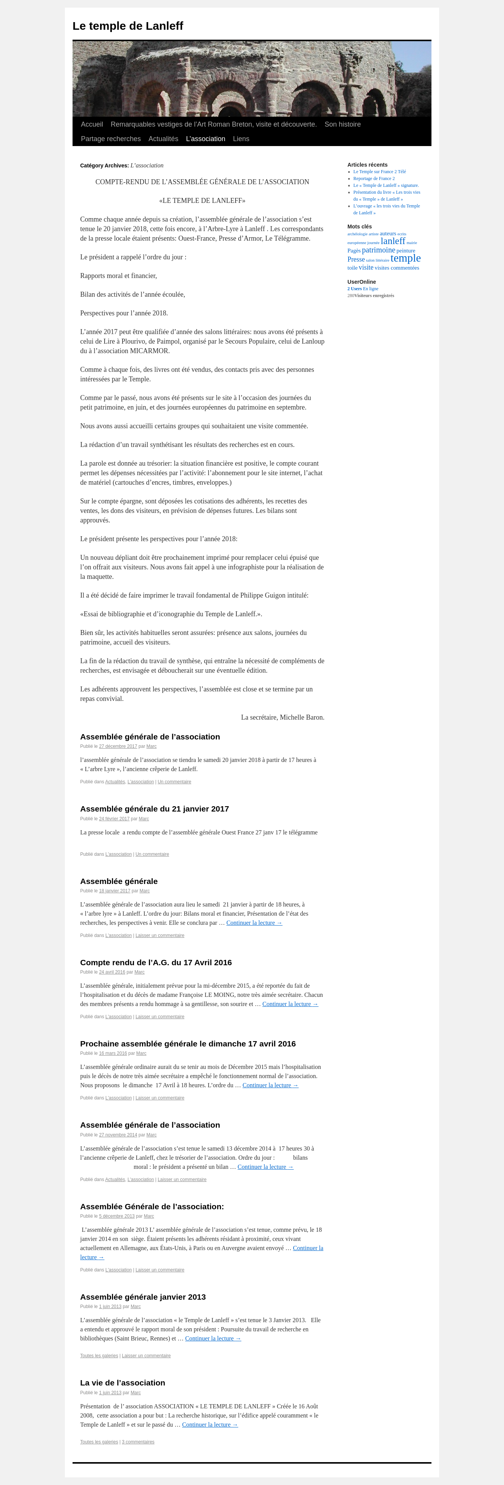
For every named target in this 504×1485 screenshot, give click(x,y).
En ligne (362, 288)
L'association (141, 781)
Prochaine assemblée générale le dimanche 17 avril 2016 (188, 1043)
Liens (241, 139)
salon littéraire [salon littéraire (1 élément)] (377, 260)
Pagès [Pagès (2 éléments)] (354, 251)
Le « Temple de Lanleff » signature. (386, 185)
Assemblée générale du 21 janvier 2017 (154, 808)
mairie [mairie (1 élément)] (412, 243)
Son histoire (343, 124)
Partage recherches (111, 139)
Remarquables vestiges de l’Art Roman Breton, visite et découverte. (214, 124)
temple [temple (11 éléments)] (406, 258)
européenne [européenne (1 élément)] (356, 243)
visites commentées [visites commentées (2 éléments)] (397, 268)
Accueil (92, 124)
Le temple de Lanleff (128, 25)
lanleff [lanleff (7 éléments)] (393, 241)
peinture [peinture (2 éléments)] (406, 251)
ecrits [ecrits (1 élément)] (401, 234)
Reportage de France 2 (374, 178)
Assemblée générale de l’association (150, 736)
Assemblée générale (119, 881)
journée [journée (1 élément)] (373, 243)
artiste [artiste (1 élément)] (374, 234)
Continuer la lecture (254, 922)
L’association (205, 139)
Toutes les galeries (99, 1355)
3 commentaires (138, 1442)
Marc (151, 746)
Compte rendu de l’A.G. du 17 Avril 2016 (156, 962)
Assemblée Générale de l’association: (152, 1206)
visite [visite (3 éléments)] (366, 267)
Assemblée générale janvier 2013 (143, 1296)
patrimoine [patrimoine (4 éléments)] (379, 250)
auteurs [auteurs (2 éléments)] (388, 233)
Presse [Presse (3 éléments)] (356, 259)
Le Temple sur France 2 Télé (380, 171)
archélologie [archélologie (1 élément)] (357, 234)
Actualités (163, 139)
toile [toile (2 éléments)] (352, 268)
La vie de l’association (122, 1382)
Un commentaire (174, 781)
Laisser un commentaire (160, 935)
